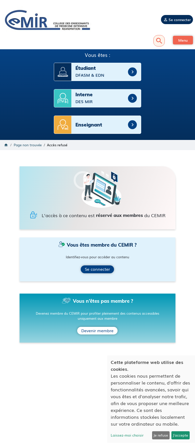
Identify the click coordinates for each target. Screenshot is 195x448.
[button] (183, 40)
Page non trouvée (28, 144)
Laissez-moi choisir (127, 435)
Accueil (6, 145)
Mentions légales (98, 409)
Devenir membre (97, 330)
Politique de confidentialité (97, 414)
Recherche (159, 40)
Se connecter (180, 19)
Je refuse (160, 435)
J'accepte (180, 435)
